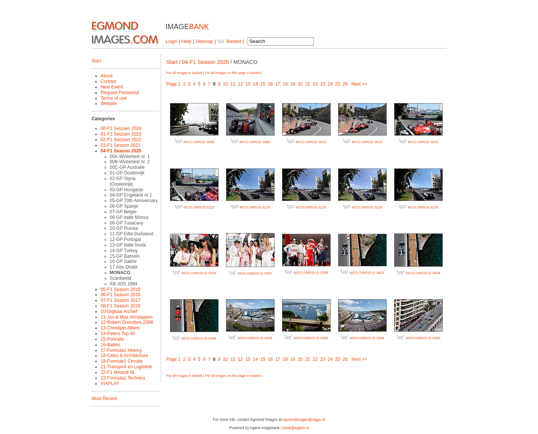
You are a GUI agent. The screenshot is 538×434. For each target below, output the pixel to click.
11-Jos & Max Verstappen (126, 317)
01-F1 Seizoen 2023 (121, 134)
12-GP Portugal (125, 239)
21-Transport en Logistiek (126, 366)
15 (262, 84)
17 (277, 84)
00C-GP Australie (127, 167)
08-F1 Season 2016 (120, 306)
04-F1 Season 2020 (121, 151)
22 (315, 84)
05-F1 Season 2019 (120, 289)
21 (307, 84)
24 (330, 84)
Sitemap (204, 41)
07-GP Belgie (123, 211)
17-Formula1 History (121, 350)
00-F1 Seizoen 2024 (121, 128)
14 (255, 84)
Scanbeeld (120, 278)
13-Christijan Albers (120, 328)
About (106, 75)
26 (345, 84)
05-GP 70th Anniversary (134, 200)
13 (247, 84)
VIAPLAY (110, 383)
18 (285, 84)
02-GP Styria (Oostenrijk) (123, 181)
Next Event (112, 87)
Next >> (359, 84)
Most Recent (104, 398)
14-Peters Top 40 (118, 333)
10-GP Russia (124, 228)
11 (233, 84)
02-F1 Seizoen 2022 (121, 139)
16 (270, 84)
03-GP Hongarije (126, 189)
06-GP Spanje (124, 206)
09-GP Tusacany (126, 223)
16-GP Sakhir (123, 261)
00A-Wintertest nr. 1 (130, 156)
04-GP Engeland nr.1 (131, 195)
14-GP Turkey (124, 250)
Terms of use (114, 98)
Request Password (120, 92)
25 (337, 84)
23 (322, 84)
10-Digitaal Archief (119, 311)
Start (96, 60)
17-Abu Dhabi (123, 267)
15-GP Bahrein (125, 256)
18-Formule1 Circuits (122, 361)
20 (300, 84)
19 (292, 84)
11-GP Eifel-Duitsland (132, 233)
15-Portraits (112, 339)
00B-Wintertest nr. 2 (130, 161)
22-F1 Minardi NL (118, 372)
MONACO (120, 272)
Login (171, 41)
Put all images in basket (184, 73)
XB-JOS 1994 (123, 283)
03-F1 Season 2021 (120, 145)
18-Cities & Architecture (124, 355)
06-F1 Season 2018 (120, 294)
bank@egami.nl (296, 428)
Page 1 (173, 84)
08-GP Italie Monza (129, 217)
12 (240, 84)
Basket (229, 41)
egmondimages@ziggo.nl (304, 420)
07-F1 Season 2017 (120, 300)
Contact (108, 81)
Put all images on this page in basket (232, 73)
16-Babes (110, 344)
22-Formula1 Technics (123, 378)
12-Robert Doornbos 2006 (127, 322)
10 (225, 84)
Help (187, 41)
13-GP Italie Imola (128, 245)
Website (109, 103)
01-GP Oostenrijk (127, 173)
